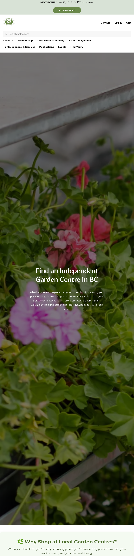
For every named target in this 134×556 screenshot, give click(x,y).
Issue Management (80, 40)
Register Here (67, 10)
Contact (105, 23)
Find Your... (76, 47)
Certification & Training (50, 40)
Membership (25, 40)
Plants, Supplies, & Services (19, 47)
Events (62, 47)
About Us (8, 40)
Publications (46, 47)
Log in (118, 23)
